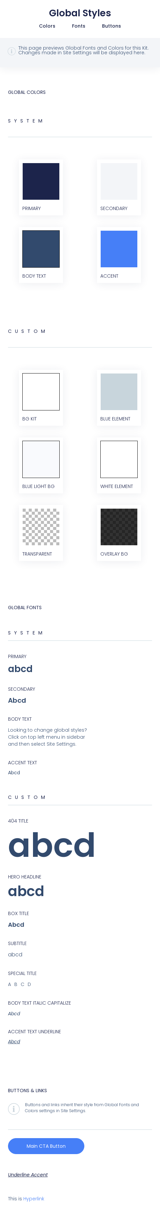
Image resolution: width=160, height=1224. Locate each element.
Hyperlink (33, 1198)
